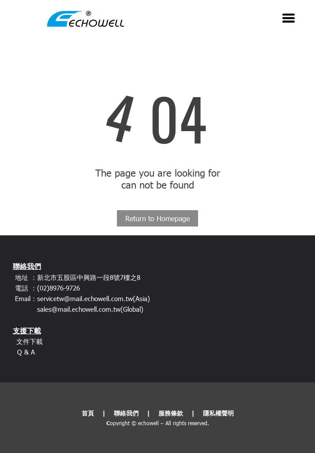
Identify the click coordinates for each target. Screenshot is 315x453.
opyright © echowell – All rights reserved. (159, 423)
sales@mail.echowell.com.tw (78, 309)
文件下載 (29, 341)
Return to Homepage (157, 218)
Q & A (26, 351)
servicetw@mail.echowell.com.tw (85, 298)
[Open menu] (288, 18)
